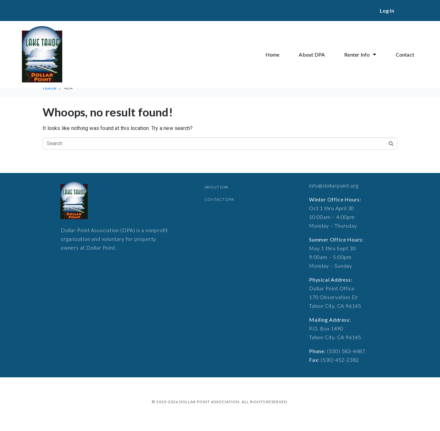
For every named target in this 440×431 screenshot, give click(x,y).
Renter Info (360, 54)
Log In (387, 10)
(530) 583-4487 (346, 351)
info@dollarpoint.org (333, 185)
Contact (405, 54)
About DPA (312, 54)
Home (272, 54)
